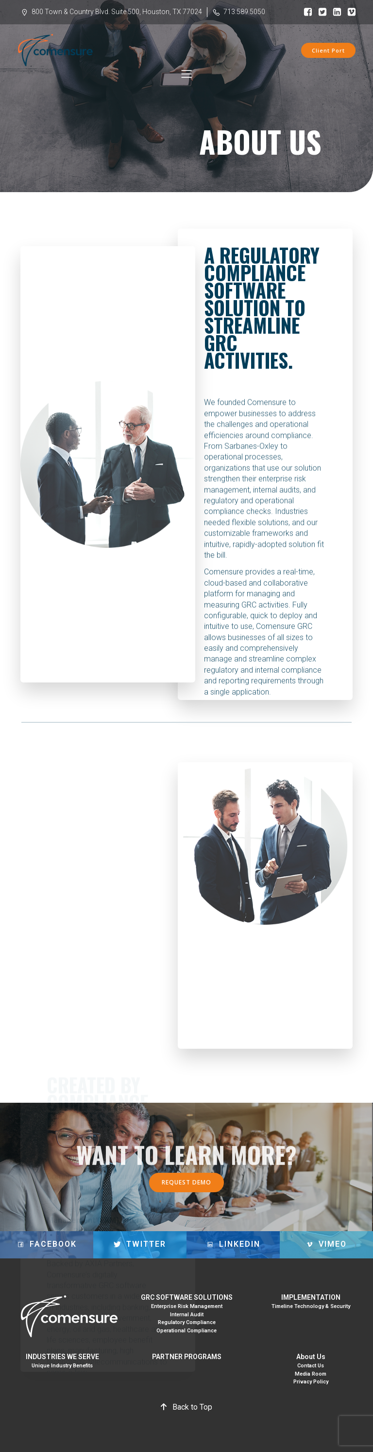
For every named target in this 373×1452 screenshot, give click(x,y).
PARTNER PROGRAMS (186, 1357)
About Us (310, 1357)
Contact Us (310, 1365)
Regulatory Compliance (187, 1322)
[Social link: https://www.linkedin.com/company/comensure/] (334, 12)
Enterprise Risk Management (186, 1306)
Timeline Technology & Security (310, 1306)
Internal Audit (186, 1314)
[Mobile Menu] (186, 74)
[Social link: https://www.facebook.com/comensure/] (305, 12)
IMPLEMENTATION (310, 1297)
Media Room (310, 1374)
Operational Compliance (186, 1330)
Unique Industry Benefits (62, 1365)
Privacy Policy (310, 1382)
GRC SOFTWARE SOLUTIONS (187, 1297)
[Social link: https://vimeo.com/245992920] (349, 12)
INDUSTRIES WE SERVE (62, 1357)
